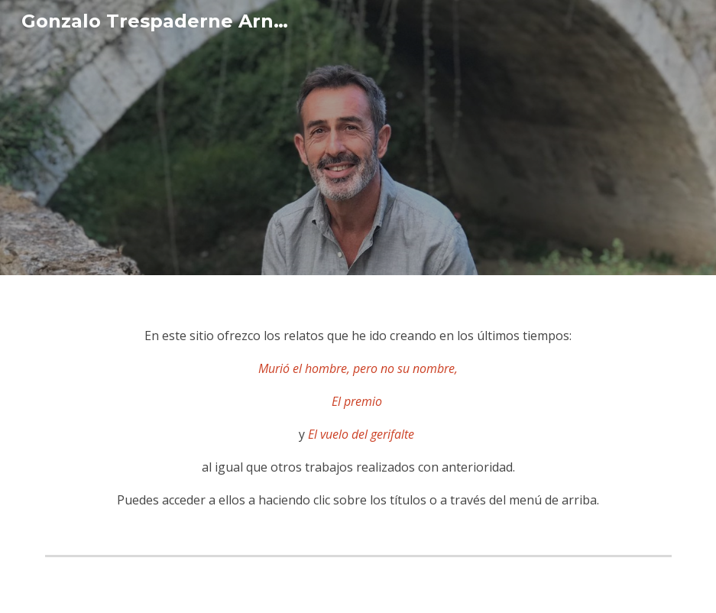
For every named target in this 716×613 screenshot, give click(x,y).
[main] (358, 412)
